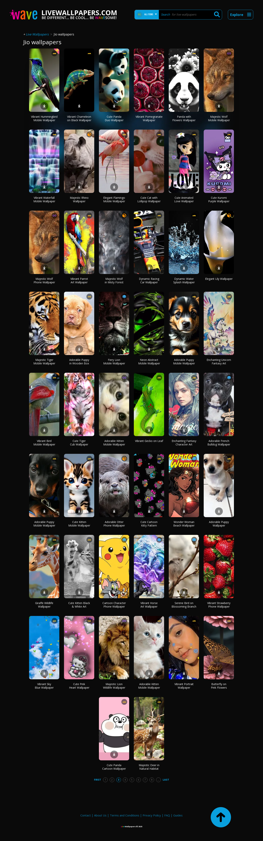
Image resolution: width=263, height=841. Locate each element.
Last (166, 779)
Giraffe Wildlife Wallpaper (44, 604)
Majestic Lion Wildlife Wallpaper (114, 685)
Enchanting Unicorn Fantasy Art (219, 361)
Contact (85, 815)
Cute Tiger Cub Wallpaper (79, 442)
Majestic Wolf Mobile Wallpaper (219, 118)
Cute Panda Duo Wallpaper (114, 118)
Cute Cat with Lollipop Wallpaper (149, 199)
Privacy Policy (152, 815)
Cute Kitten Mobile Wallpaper (79, 523)
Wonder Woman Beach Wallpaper (184, 523)
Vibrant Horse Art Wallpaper (149, 604)
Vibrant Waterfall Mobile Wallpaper (44, 199)
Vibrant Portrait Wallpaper (184, 685)
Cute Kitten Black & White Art (79, 604)
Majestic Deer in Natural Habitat (149, 766)
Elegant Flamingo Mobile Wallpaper (114, 199)
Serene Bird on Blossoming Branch (183, 604)
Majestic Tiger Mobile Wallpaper (44, 361)
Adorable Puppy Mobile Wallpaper (184, 361)
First (97, 779)
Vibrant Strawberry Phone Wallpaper (218, 604)
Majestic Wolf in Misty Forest (114, 280)
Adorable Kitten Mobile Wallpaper (114, 442)
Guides (178, 815)
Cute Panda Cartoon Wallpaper (114, 766)
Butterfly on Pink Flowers (219, 685)
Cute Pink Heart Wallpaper (79, 685)
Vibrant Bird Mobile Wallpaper (44, 442)
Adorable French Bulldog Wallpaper (218, 442)
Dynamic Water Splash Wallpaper (184, 280)
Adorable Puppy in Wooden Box (79, 361)
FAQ (167, 815)
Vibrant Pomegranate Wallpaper (149, 118)
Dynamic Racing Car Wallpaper (149, 280)
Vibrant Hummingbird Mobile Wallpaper (44, 118)
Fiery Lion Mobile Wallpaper (114, 361)
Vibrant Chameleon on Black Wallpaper (79, 118)
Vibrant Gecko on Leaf (149, 441)
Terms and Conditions (124, 815)
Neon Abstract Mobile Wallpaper (149, 361)
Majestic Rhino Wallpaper (79, 199)
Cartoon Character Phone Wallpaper (114, 604)
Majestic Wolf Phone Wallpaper (44, 280)
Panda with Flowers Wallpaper (183, 118)
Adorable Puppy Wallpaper (219, 523)
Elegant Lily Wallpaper (219, 279)
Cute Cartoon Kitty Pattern (148, 523)
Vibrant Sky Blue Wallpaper (44, 685)
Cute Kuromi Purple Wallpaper (218, 199)
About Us (100, 815)
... (158, 779)
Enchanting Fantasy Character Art (184, 442)
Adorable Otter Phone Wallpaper (114, 523)
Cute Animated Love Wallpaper (184, 199)
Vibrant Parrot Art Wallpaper (79, 280)
